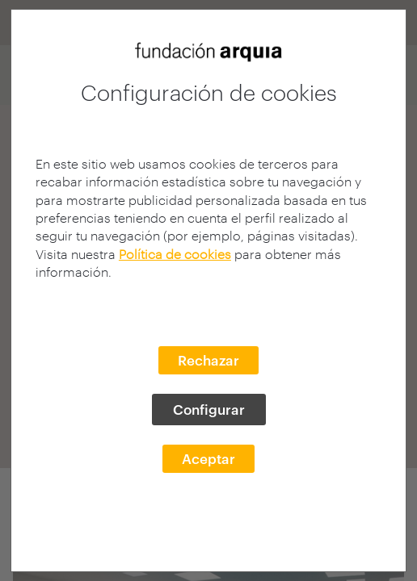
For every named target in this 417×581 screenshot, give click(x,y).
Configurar (209, 409)
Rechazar (208, 360)
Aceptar (208, 458)
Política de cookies (175, 253)
